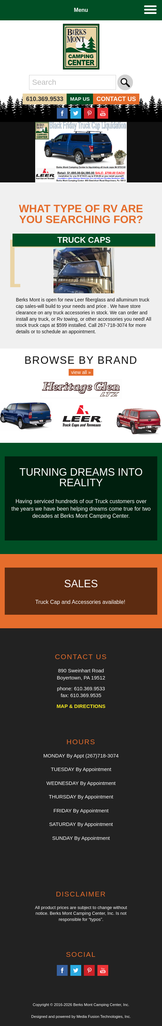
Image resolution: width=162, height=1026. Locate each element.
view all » (81, 372)
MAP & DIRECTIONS (81, 706)
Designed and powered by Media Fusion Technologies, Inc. (81, 1016)
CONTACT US (116, 99)
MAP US (80, 99)
